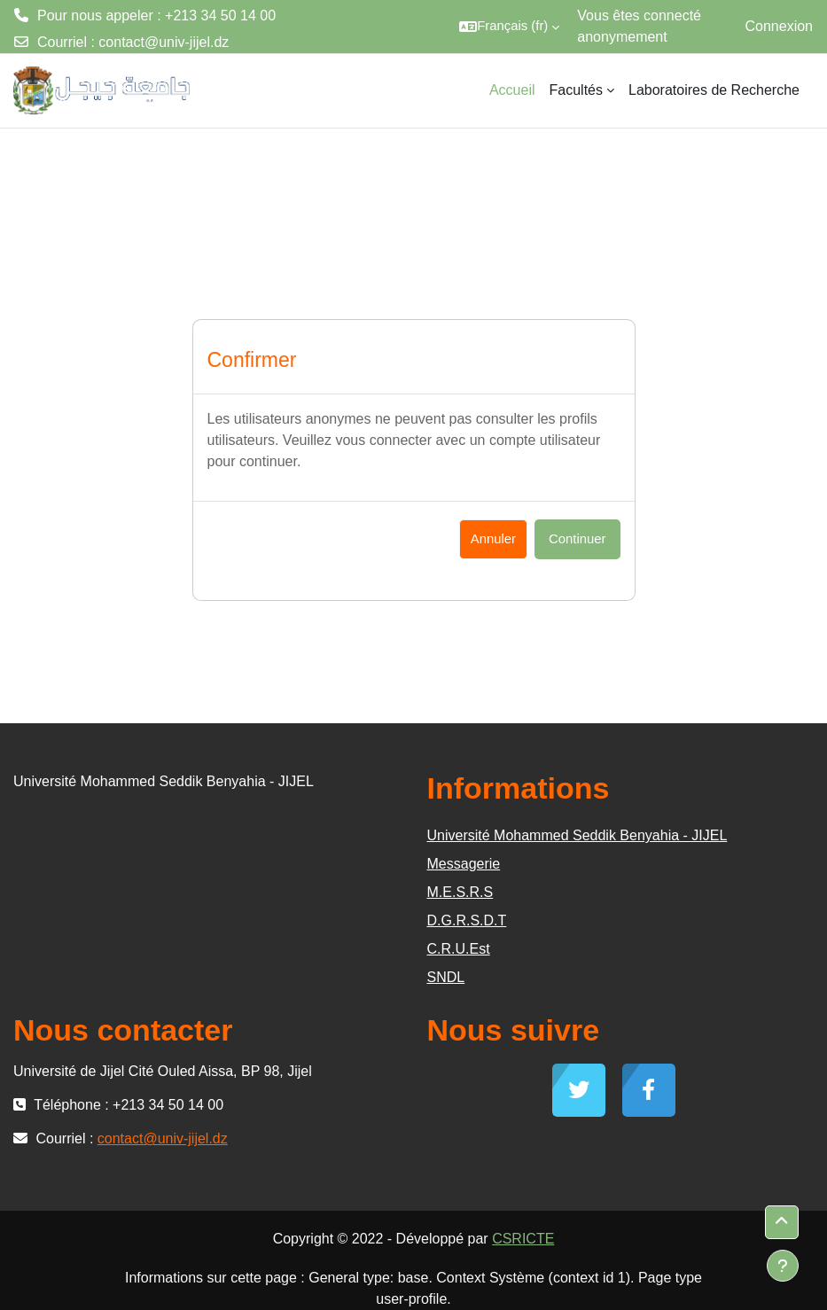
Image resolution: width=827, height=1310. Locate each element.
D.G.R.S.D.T (467, 920)
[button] (509, 26)
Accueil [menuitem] (512, 89)
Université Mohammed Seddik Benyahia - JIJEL (577, 835)
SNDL (446, 977)
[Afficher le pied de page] (783, 1266)
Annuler (493, 539)
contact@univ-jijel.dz (163, 42)
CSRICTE (523, 1238)
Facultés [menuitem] (576, 89)
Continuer (577, 539)
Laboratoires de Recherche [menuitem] (714, 89)
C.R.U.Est (458, 948)
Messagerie (464, 863)
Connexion (779, 26)
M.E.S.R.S (460, 892)
